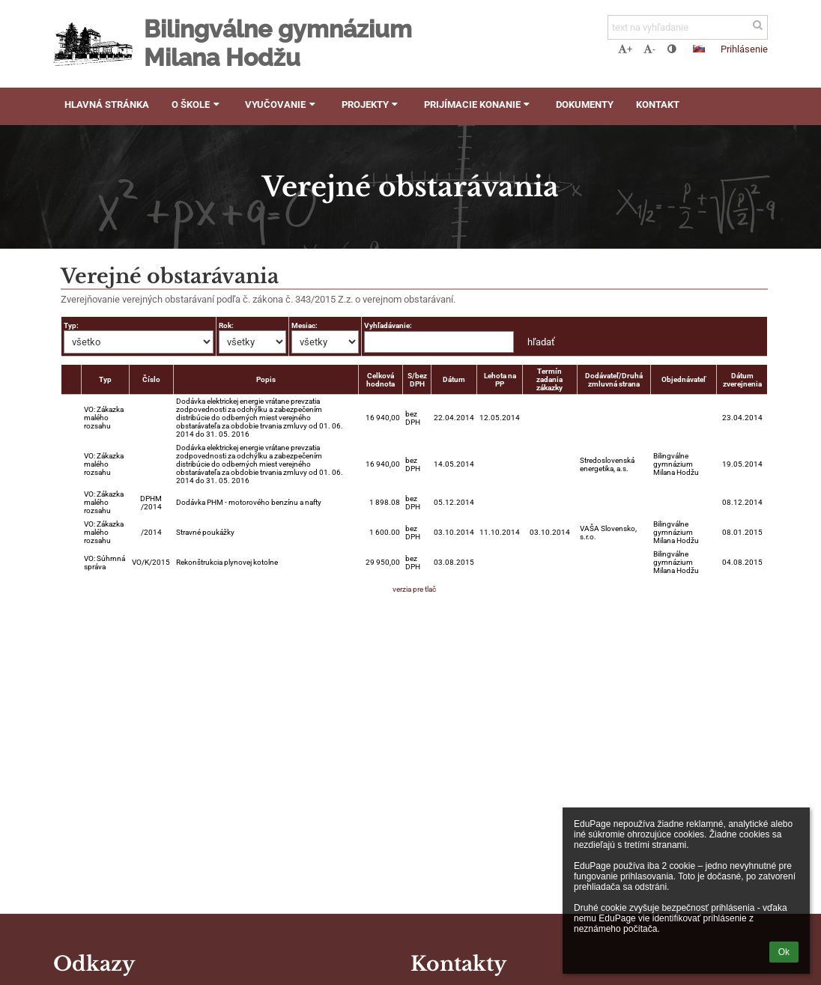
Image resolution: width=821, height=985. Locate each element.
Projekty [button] (372, 104)
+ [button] (625, 49)
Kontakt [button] (657, 104)
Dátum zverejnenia (742, 380)
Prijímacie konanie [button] (478, 104)
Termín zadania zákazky (549, 379)
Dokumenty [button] (585, 104)
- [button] (649, 49)
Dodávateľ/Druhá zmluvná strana (614, 380)
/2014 (151, 532)
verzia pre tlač (414, 589)
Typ (105, 379)
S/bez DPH (417, 380)
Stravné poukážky (205, 532)
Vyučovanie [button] (281, 104)
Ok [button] (784, 952)
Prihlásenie (744, 49)
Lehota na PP (500, 380)
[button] (699, 49)
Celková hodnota (380, 380)
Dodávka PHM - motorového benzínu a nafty (248, 502)
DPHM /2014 (151, 502)
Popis (266, 379)
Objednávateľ (683, 379)
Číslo (151, 379)
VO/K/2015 (151, 562)
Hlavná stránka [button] (106, 104)
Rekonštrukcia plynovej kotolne (227, 562)
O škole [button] (197, 104)
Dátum (454, 379)
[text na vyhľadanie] (688, 27)
